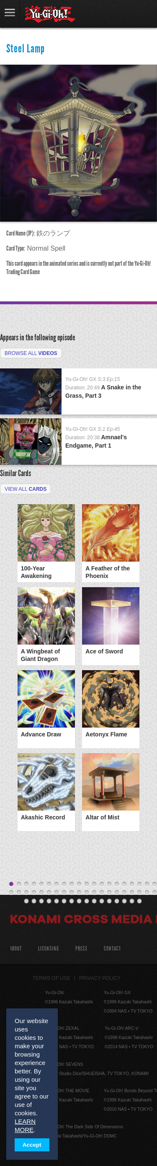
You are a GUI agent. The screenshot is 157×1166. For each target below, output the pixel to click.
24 (33, 892)
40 (154, 892)
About (16, 948)
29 (71, 892)
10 (79, 884)
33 (101, 892)
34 (109, 892)
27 (56, 892)
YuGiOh (50, 14)
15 (116, 884)
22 (18, 892)
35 (116, 892)
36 (124, 892)
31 (86, 892)
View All (25, 489)
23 (26, 892)
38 (139, 892)
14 (109, 884)
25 (41, 892)
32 (94, 892)
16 (124, 884)
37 (131, 892)
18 (139, 884)
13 (101, 884)
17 (131, 884)
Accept (32, 1145)
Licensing (48, 948)
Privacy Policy (100, 978)
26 (48, 892)
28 (64, 892)
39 (146, 892)
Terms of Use (51, 978)
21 (11, 892)
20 (154, 884)
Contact (112, 948)
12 (94, 884)
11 (86, 884)
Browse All (31, 353)
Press (81, 948)
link (10, 13)
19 (146, 884)
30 (79, 892)
